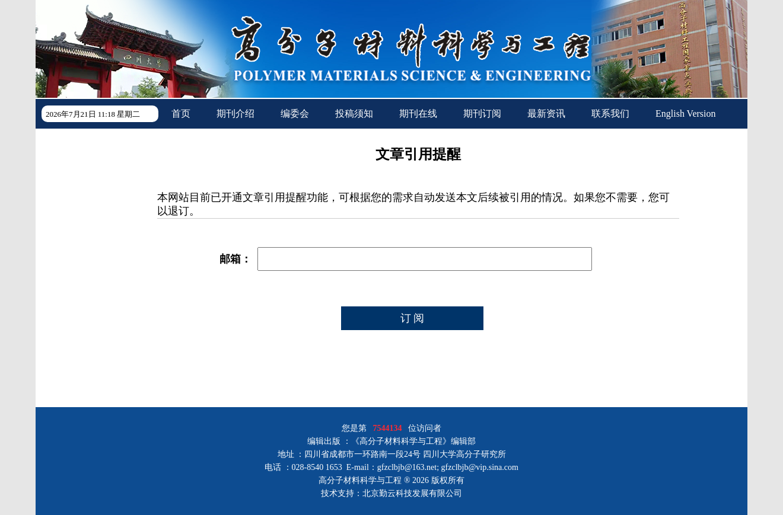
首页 (180, 113)
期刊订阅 (482, 113)
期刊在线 (418, 113)
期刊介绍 (235, 113)
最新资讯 (546, 113)
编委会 (295, 113)
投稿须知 (354, 113)
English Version (685, 113)
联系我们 (610, 113)
